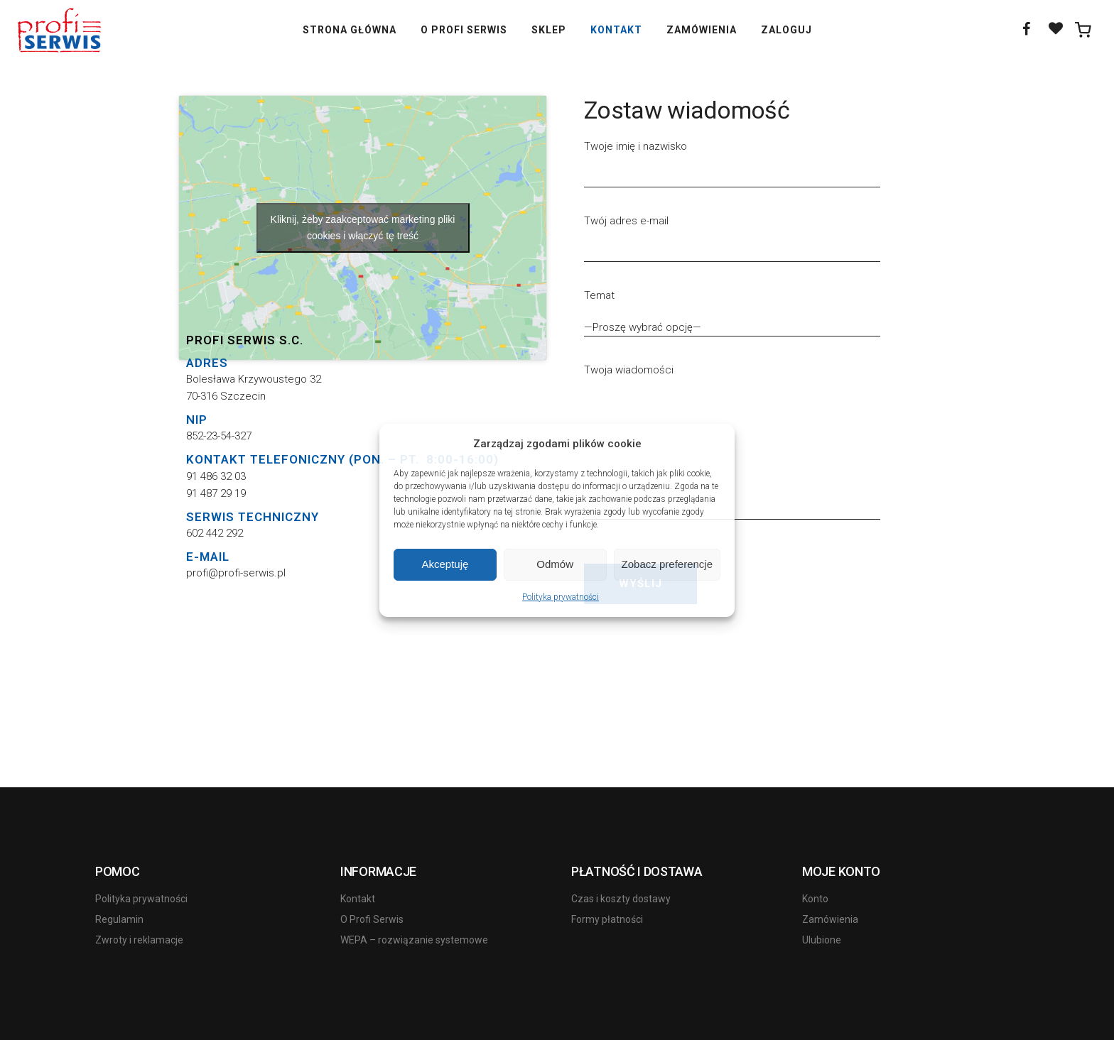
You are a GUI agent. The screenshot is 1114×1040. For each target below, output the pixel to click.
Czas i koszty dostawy (621, 898)
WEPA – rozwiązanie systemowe (414, 940)
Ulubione (821, 940)
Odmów (554, 564)
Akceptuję (444, 564)
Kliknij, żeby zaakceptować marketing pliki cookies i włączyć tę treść (363, 227)
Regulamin (119, 919)
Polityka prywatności (560, 597)
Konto (815, 898)
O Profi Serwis (372, 919)
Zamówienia (830, 919)
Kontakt (357, 898)
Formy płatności (607, 919)
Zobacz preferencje (667, 564)
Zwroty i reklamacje (139, 940)
